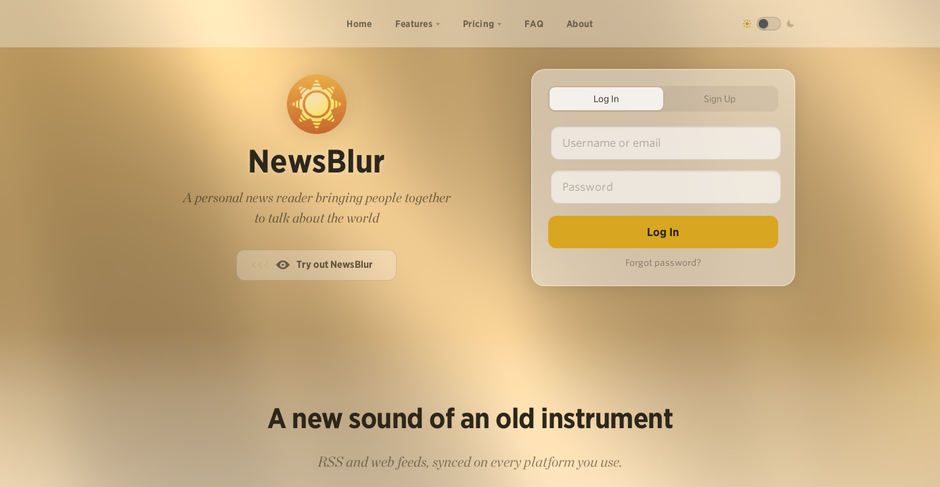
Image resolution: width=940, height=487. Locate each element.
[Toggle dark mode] (769, 23)
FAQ (533, 23)
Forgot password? (663, 263)
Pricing (478, 23)
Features (413, 23)
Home (359, 23)
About (580, 23)
